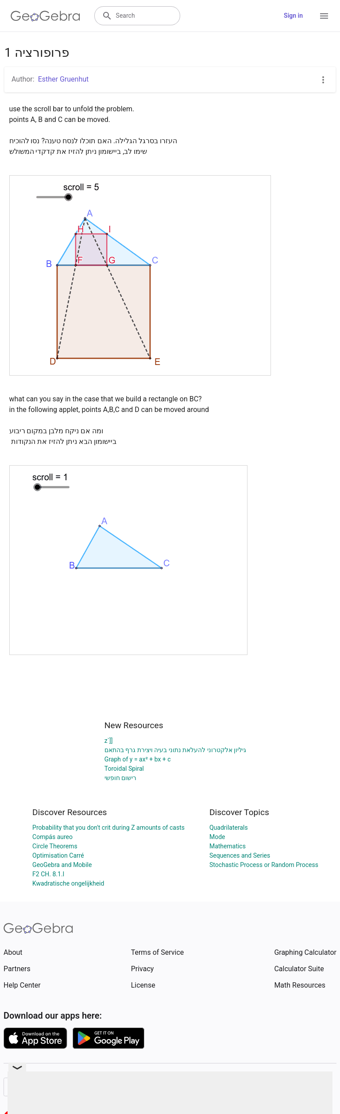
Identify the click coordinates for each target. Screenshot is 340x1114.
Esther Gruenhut (63, 79)
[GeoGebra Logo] (45, 16)
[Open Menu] (324, 16)
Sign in (293, 15)
